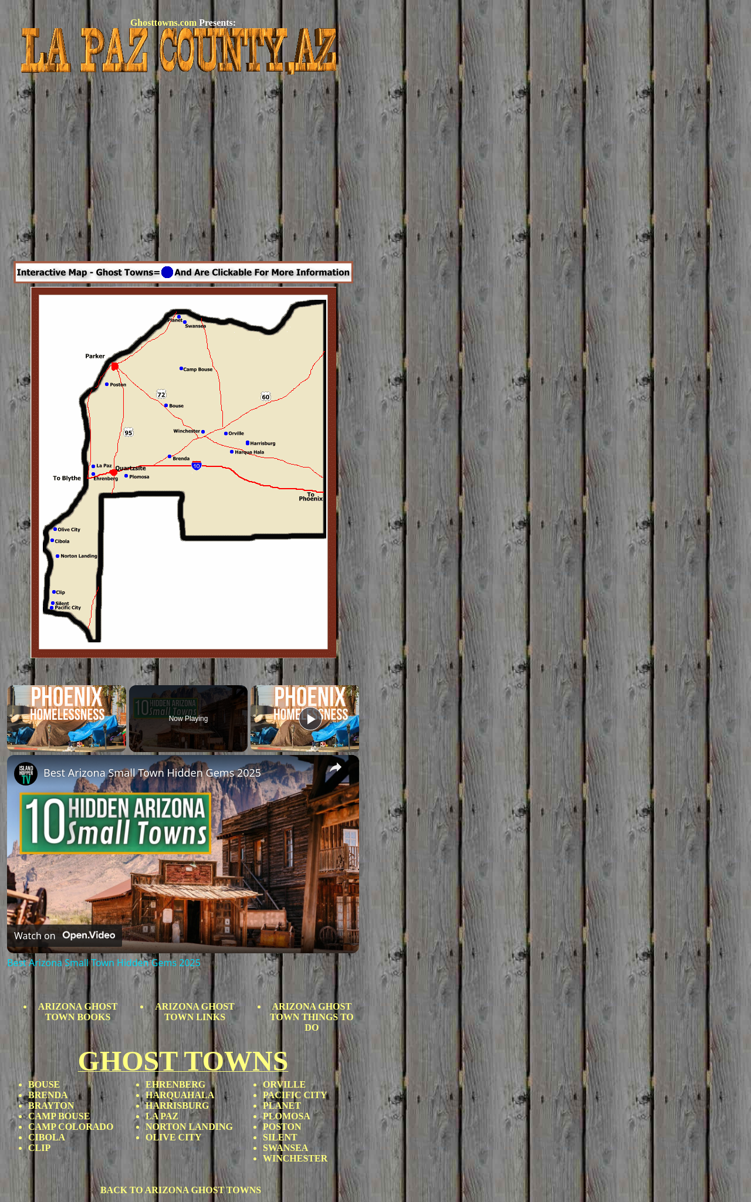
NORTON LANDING (189, 1127)
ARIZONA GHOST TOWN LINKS (195, 1011)
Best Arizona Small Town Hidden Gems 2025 (152, 773)
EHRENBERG (175, 1084)
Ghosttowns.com (163, 23)
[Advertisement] (183, 169)
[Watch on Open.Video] (64, 936)
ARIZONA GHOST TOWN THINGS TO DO (312, 1016)
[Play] (310, 718)
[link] (26, 773)
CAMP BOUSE (59, 1116)
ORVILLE (284, 1084)
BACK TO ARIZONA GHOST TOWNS (180, 1190)
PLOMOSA (286, 1116)
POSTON (282, 1127)
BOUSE (44, 1084)
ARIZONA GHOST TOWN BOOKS (78, 1011)
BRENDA (48, 1095)
